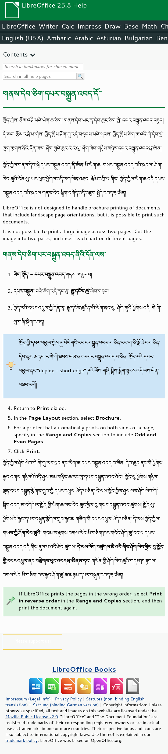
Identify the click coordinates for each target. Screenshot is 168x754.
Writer (48, 26)
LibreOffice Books (84, 669)
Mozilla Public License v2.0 (31, 717)
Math (149, 26)
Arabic (83, 38)
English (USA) (23, 38)
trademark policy (21, 740)
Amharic (59, 38)
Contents (15, 54)
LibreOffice (18, 26)
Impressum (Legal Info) (28, 699)
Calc (67, 26)
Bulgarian (138, 38)
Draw (112, 26)
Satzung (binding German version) (66, 705)
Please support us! (32, 641)
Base (131, 26)
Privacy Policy (68, 699)
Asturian (108, 38)
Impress (89, 26)
